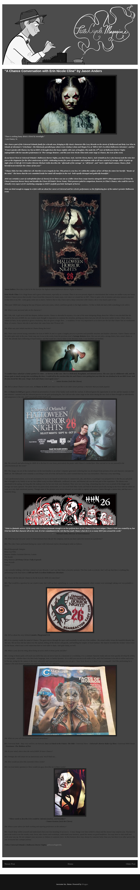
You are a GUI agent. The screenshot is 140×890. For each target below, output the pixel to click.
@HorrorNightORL (54, 845)
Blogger (85, 884)
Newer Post (10, 864)
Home (70, 864)
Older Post (130, 864)
